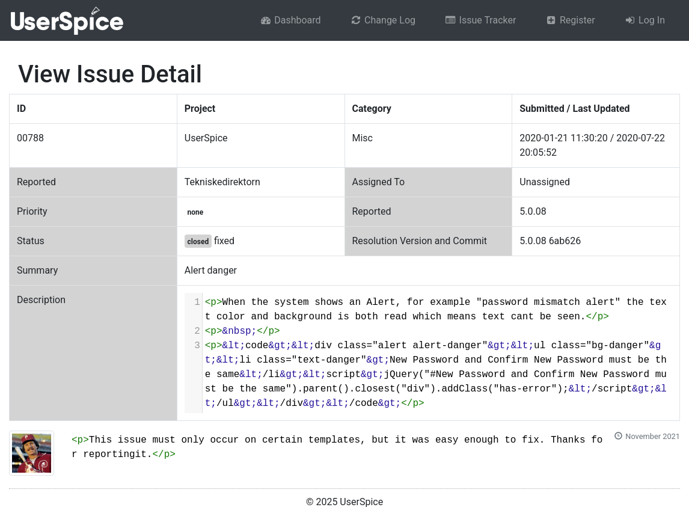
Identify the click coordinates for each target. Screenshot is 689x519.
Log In (644, 20)
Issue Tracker (480, 20)
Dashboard (290, 20)
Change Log (382, 20)
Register (570, 20)
